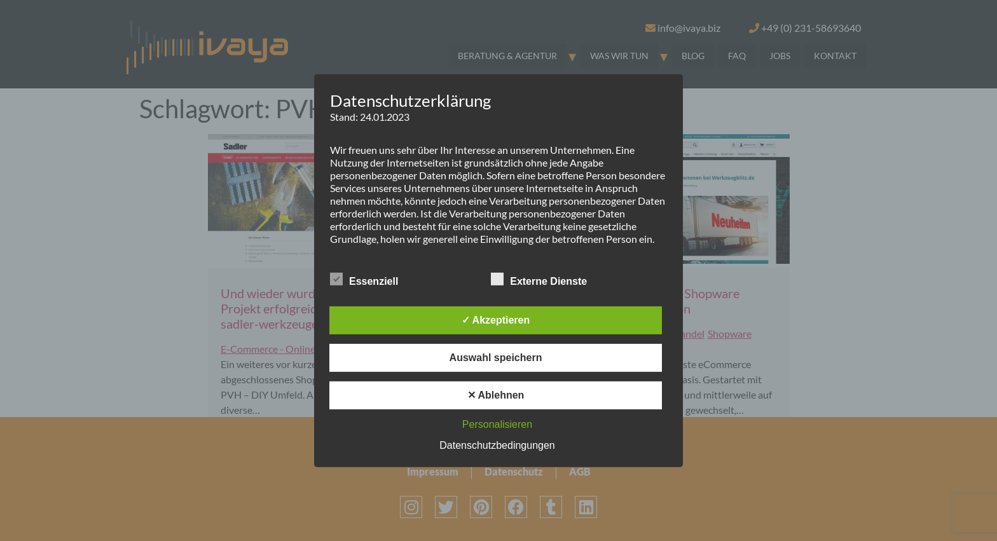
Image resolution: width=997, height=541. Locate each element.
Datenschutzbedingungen (496, 445)
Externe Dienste (539, 279)
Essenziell (364, 279)
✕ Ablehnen (496, 395)
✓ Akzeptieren (496, 320)
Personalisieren (497, 424)
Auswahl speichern (496, 357)
